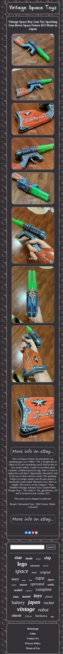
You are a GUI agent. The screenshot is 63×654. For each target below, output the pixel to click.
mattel (26, 596)
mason (23, 584)
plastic (49, 596)
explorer (29, 590)
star (18, 557)
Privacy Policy (32, 643)
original (45, 572)
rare (40, 578)
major (14, 585)
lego (22, 564)
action (45, 565)
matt (34, 572)
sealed (18, 590)
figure (51, 579)
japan (34, 602)
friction (28, 616)
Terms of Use (33, 648)
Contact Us (33, 638)
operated (37, 584)
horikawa (41, 615)
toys (38, 595)
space (21, 571)
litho (52, 617)
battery (18, 602)
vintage (26, 609)
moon (38, 559)
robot (43, 609)
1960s (16, 597)
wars (15, 579)
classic (17, 615)
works (51, 584)
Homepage (32, 628)
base (30, 580)
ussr (24, 580)
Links (33, 633)
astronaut (34, 565)
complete (44, 589)
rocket (49, 602)
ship (47, 558)
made (29, 558)
